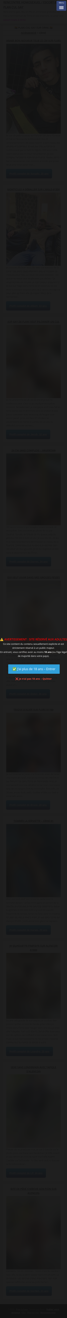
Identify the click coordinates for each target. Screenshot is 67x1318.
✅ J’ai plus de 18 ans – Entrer (34, 669)
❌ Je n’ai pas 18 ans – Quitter (33, 678)
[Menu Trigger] (61, 6)
